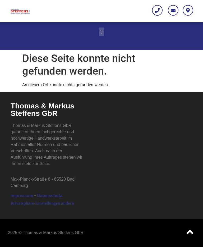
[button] (101, 32)
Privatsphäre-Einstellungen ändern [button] (42, 203)
